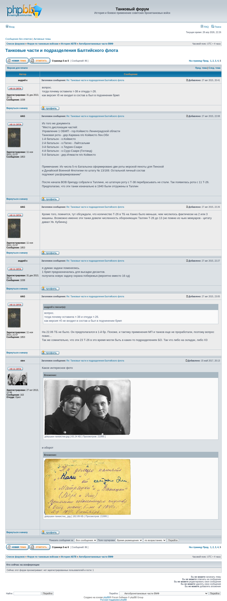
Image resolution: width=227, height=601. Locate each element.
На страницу (195, 61)
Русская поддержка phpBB (113, 600)
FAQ (205, 27)
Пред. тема (201, 68)
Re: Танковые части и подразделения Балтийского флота (95, 80)
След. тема (214, 68)
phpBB (106, 597)
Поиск (216, 27)
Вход (10, 27)
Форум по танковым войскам (43, 44)
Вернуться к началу (17, 108)
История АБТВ (68, 44)
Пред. (206, 61)
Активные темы (42, 39)
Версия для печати (17, 68)
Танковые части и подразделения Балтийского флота (61, 50)
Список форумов (15, 44)
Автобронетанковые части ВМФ (96, 44)
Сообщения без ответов (18, 39)
